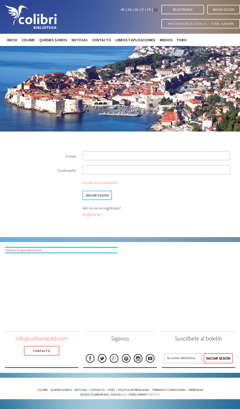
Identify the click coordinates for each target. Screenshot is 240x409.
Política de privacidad (133, 390)
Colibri (28, 39)
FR (149, 9)
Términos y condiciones (169, 390)
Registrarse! (92, 214)
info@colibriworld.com (41, 338)
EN (130, 9)
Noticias (80, 39)
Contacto (101, 39)
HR (123, 9)
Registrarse (183, 9)
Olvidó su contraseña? (100, 182)
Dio (124, 394)
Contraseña (67, 170)
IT (143, 9)
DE (136, 9)
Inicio (12, 39)
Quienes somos (53, 39)
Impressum (196, 390)
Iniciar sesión (223, 9)
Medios (166, 39)
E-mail (71, 156)
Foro (182, 39)
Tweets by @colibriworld (23, 250)
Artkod (154, 394)
